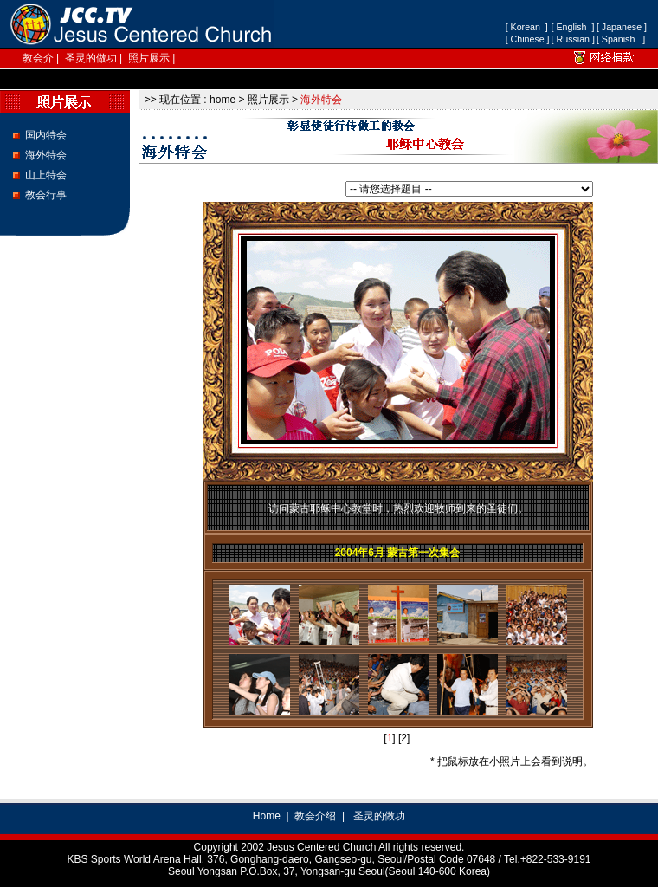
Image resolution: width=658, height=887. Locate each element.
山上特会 (46, 175)
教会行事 (46, 195)
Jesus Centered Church (321, 847)
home (222, 100)
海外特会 (46, 155)
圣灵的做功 (91, 58)
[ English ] (573, 27)
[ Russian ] (573, 39)
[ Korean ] (527, 27)
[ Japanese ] (622, 27)
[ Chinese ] (528, 39)
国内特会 (46, 135)
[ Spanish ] (621, 39)
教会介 (38, 58)
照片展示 (149, 58)
